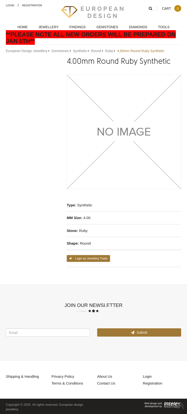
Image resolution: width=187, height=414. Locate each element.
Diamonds (138, 27)
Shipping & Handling (22, 376)
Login (10, 5)
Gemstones (107, 27)
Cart (171, 8)
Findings (77, 27)
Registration (32, 5)
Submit (139, 332)
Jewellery (48, 27)
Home (23, 27)
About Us (104, 376)
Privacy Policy (63, 376)
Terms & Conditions (67, 383)
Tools (163, 27)
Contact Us (106, 383)
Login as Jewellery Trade (88, 258)
